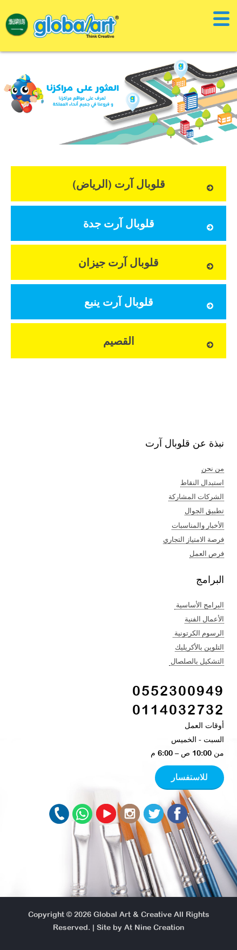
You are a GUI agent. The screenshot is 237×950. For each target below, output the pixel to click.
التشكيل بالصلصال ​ (196, 661)
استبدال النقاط (202, 482)
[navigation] (16, 28)
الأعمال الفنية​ (204, 618)
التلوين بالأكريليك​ (199, 647)
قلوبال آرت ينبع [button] (150, 303)
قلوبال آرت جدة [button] (149, 225)
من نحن (212, 468)
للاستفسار (189, 777)
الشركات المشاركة (196, 496)
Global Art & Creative (132, 914)
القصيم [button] (159, 342)
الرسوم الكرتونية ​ (198, 632)
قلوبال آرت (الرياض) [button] (144, 185)
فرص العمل (206, 553)
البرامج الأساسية (199, 604)
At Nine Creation (154, 927)
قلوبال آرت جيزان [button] (146, 264)
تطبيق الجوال (204, 510)
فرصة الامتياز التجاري (193, 539)
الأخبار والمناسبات (198, 525)
